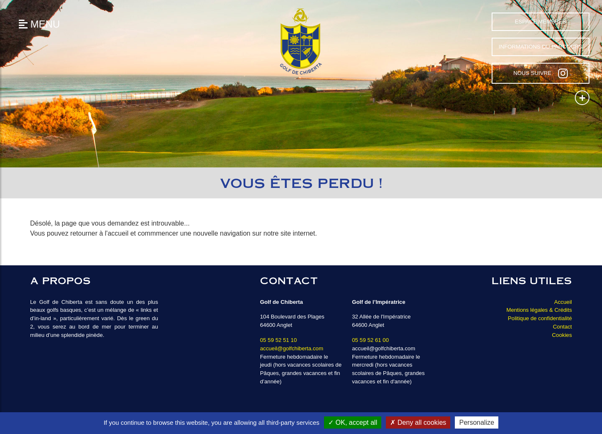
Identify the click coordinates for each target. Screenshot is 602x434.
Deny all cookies (418, 422)
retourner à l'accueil (99, 233)
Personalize (476, 422)
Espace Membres (540, 21)
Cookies (562, 335)
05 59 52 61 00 (370, 340)
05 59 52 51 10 (278, 340)
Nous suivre (540, 73)
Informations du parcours (540, 47)
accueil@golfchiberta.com (291, 348)
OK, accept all (352, 422)
